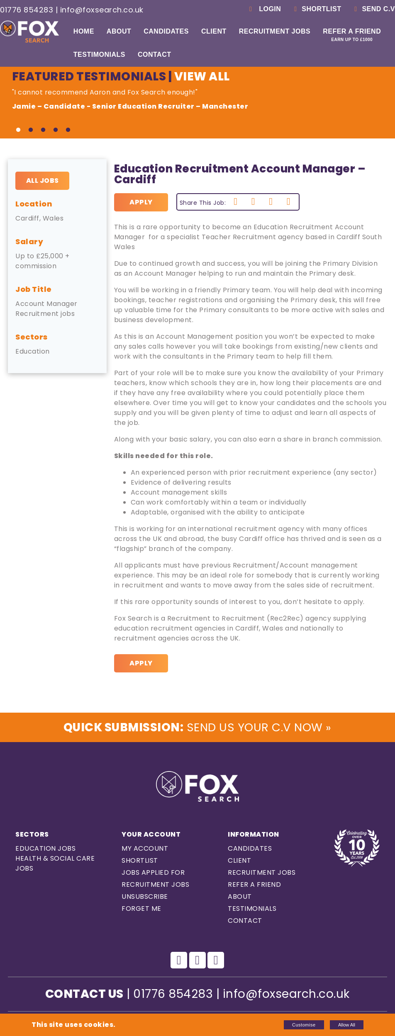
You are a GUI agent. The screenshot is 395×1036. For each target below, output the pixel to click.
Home (83, 31)
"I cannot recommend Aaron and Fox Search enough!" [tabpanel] (197, 99)
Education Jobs (45, 849)
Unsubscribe (145, 897)
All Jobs (42, 180)
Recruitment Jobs (274, 31)
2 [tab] (31, 130)
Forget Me (141, 909)
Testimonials (99, 54)
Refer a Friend (352, 35)
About (119, 31)
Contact (154, 54)
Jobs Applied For (153, 873)
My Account (145, 849)
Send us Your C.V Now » (197, 727)
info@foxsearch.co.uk (102, 10)
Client (214, 31)
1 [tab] (18, 130)
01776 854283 (26, 10)
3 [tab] (43, 130)
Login (263, 8)
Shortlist (316, 8)
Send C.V (373, 8)
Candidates (166, 31)
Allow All (346, 1024)
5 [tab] (68, 130)
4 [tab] (55, 130)
